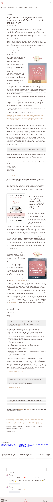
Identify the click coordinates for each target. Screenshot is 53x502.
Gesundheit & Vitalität (33, 7)
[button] (16, 2)
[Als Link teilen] (9, 434)
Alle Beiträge (3, 7)
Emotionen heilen (39, 426)
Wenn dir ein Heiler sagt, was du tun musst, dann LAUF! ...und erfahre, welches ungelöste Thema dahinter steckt (44, 455)
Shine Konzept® (4, 500)
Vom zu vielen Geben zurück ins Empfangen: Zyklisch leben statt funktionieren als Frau (26, 455)
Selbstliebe (8, 428)
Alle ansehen (49, 442)
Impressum (45, 501)
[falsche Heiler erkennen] (44, 448)
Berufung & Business (23, 7)
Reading (2, 501)
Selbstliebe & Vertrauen (12, 7)
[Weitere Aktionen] (46, 14)
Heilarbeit (14, 426)
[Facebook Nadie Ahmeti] (48, 2)
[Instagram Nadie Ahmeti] (50, 2)
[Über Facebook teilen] (7, 434)
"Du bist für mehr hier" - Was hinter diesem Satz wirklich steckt (8, 455)
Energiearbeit (9, 426)
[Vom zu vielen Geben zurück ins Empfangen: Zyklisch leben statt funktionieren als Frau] (26, 448)
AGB (43, 500)
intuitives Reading (15, 428)
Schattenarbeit (26, 426)
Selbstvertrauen (20, 426)
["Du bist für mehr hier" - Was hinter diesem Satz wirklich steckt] (9, 448)
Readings (21, 428)
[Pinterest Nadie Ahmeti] (51, 2)
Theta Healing (33, 426)
